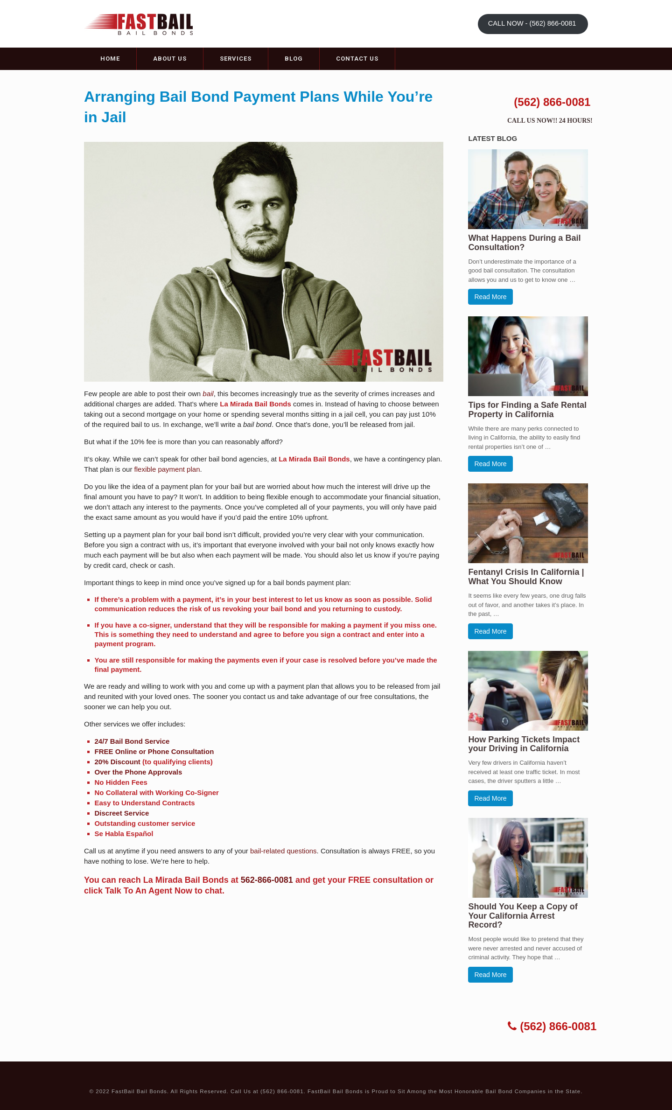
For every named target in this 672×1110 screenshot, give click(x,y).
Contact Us (357, 58)
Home (110, 58)
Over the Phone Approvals (138, 772)
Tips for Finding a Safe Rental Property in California (527, 409)
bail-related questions (283, 851)
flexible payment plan (167, 469)
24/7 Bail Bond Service (132, 741)
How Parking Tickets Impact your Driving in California (524, 744)
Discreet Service (122, 813)
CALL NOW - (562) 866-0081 (533, 23)
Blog (294, 58)
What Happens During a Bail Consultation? (524, 242)
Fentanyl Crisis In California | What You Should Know (526, 576)
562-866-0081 (267, 880)
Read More (490, 296)
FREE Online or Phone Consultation (154, 751)
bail (208, 394)
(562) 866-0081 (552, 102)
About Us (170, 58)
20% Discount (117, 762)
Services (236, 58)
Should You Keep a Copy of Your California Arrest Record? (522, 916)
